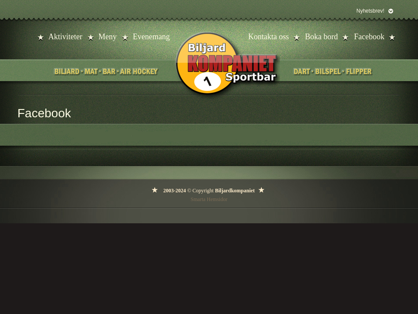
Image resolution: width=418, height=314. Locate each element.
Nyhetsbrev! (370, 11)
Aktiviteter (65, 36)
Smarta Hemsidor (209, 199)
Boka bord (321, 36)
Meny (107, 36)
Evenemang (151, 36)
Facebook (369, 36)
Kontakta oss (268, 36)
